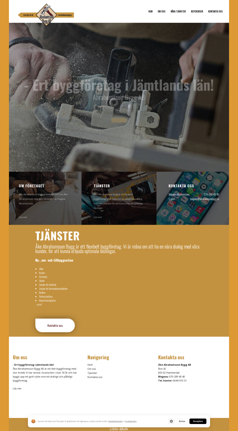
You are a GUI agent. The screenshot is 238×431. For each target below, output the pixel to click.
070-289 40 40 (211, 194)
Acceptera (198, 421)
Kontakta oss (55, 325)
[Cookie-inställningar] (171, 421)
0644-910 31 (180, 380)
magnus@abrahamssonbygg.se (204, 199)
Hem (90, 364)
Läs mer (23, 217)
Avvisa (182, 421)
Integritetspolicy (115, 421)
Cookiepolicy (131, 421)
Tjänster (92, 373)
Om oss (91, 369)
